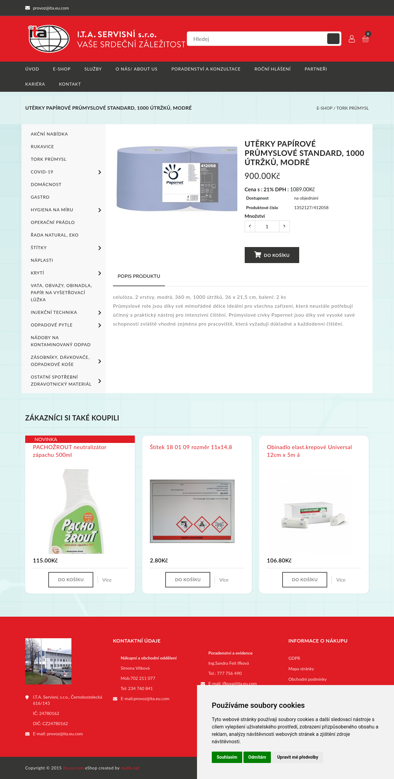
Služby (93, 68)
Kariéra (35, 84)
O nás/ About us (137, 68)
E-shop (61, 68)
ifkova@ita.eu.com (240, 683)
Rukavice (42, 146)
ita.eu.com (73, 767)
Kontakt (70, 84)
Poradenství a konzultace (206, 68)
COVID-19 (67, 172)
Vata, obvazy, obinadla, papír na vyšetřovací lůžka (61, 292)
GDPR (294, 658)
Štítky (67, 248)
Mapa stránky (301, 668)
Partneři (316, 68)
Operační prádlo (53, 222)
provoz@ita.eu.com (65, 733)
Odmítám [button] (257, 757)
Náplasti (42, 260)
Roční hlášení (273, 68)
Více (106, 579)
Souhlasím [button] (227, 757)
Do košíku (272, 254)
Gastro (40, 197)
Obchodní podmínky (307, 679)
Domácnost (46, 184)
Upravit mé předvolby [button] (297, 757)
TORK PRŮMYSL (352, 108)
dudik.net (130, 767)
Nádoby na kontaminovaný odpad (61, 341)
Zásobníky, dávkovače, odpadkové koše (67, 361)
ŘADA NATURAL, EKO (55, 234)
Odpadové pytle (67, 325)
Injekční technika (67, 312)
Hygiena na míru (67, 210)
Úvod (32, 68)
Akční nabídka (49, 133)
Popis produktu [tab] (139, 276)
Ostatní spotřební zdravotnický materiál (67, 380)
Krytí (67, 273)
